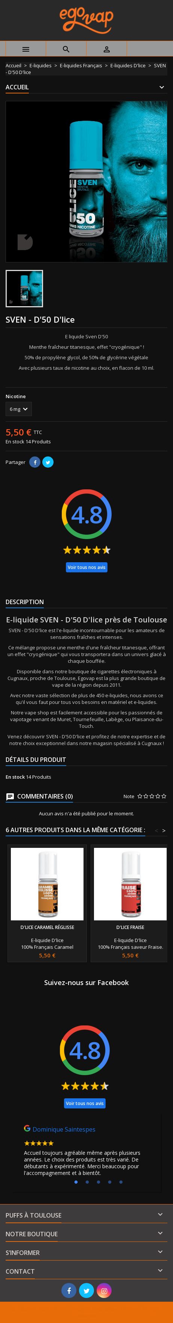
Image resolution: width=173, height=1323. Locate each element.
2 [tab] (87, 1182)
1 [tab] (76, 1182)
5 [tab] (121, 1182)
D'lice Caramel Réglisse (47, 927)
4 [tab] (109, 1182)
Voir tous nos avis (87, 567)
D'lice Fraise (130, 927)
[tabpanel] (86, 1152)
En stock (15, 441)
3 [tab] (98, 1182)
